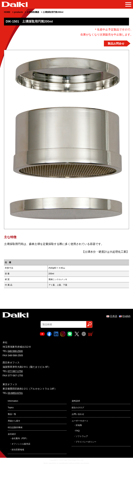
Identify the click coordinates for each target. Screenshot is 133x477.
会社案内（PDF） (20, 438)
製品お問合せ (116, 43)
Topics (11, 407)
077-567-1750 (15, 371)
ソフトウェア (82, 436)
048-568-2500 (15, 351)
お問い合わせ (78, 414)
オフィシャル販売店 (21, 444)
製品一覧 (12, 414)
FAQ (78, 431)
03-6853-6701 (15, 393)
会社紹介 (12, 434)
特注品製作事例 (15, 427)
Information (13, 401)
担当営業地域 (18, 449)
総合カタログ (78, 407)
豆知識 (79, 425)
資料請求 (76, 401)
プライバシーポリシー (86, 442)
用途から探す (14, 421)
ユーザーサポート (80, 421)
